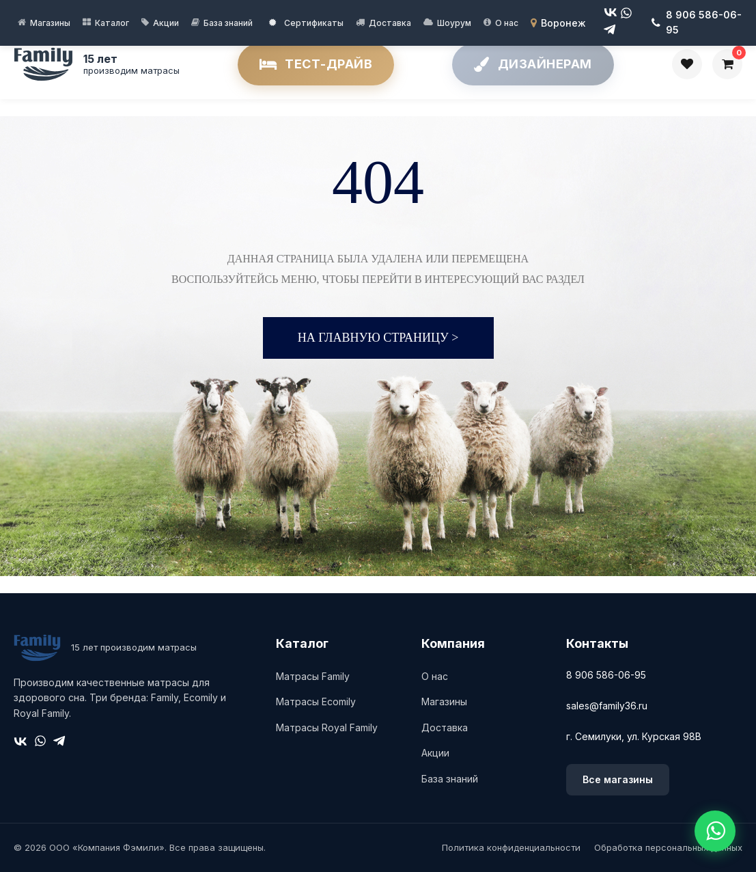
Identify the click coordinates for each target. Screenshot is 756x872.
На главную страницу (378, 337)
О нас (506, 23)
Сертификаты (306, 23)
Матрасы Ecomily (316, 701)
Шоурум (454, 23)
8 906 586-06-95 (606, 675)
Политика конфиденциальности (511, 847)
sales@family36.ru (606, 705)
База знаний (228, 23)
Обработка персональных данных (668, 847)
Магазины (50, 23)
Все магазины (618, 779)
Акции (166, 23)
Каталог (112, 23)
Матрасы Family (313, 676)
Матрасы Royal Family (327, 727)
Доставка (390, 23)
